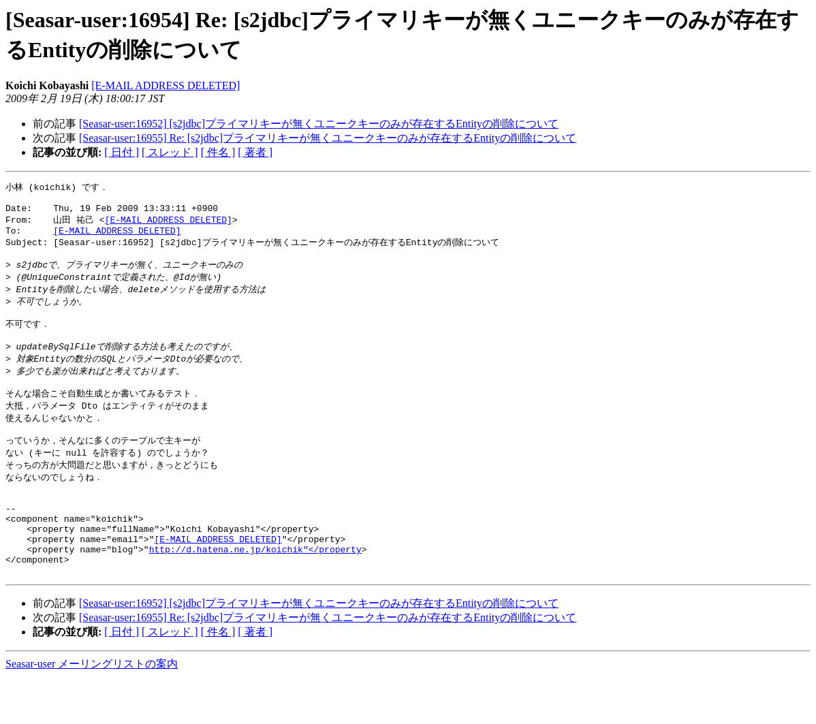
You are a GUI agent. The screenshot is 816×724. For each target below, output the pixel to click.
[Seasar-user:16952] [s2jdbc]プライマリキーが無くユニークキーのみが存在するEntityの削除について (319, 123)
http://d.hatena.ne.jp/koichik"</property (255, 592)
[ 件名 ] (218, 152)
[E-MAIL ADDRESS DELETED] (165, 85)
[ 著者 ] (255, 152)
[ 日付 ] (121, 152)
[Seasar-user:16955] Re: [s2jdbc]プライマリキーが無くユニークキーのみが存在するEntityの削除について (327, 138)
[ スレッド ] (170, 152)
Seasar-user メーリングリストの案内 (91, 711)
